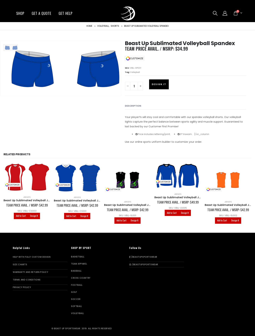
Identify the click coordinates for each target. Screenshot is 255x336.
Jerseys (27, 197)
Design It (159, 84)
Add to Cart (21, 216)
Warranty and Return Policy (30, 272)
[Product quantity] (134, 86)
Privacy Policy (22, 287)
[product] (27, 178)
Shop (20, 13)
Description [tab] (133, 106)
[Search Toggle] (215, 13)
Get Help (66, 13)
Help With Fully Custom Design (31, 256)
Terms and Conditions (27, 279)
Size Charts (20, 264)
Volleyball (135, 72)
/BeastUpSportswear (143, 256)
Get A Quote (41, 13)
